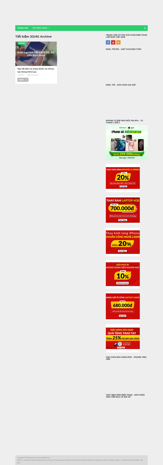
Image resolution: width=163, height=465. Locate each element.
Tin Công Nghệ (39, 28)
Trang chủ (22, 28)
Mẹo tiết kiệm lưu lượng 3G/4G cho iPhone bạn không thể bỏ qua (36, 70)
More (23, 80)
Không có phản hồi (32, 75)
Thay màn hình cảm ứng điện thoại (39, 457)
